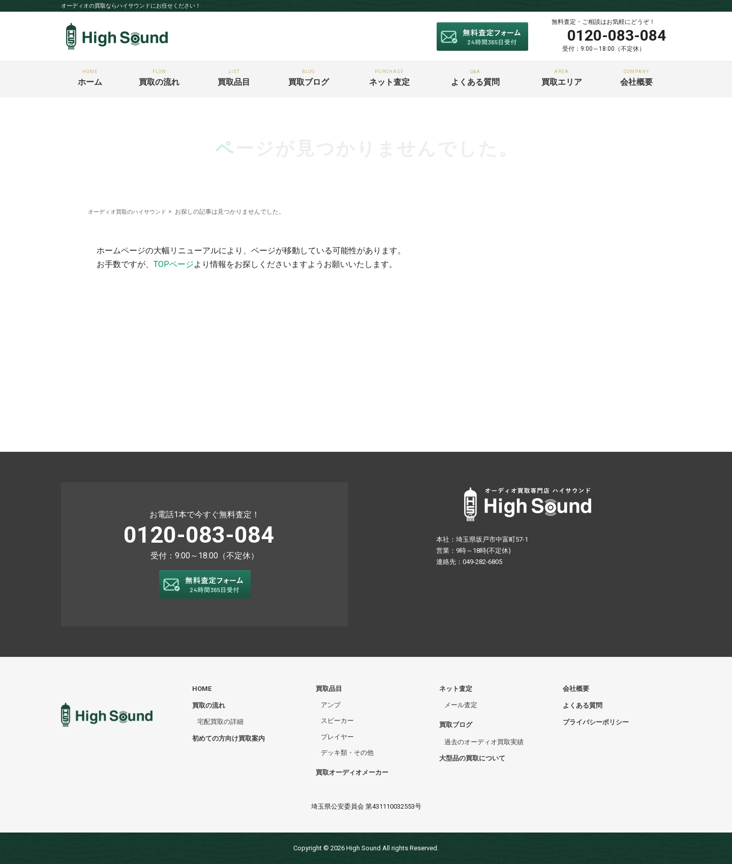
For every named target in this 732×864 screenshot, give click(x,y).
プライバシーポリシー (596, 722)
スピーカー (337, 720)
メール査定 (460, 705)
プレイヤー (337, 737)
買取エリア (561, 78)
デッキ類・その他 (347, 752)
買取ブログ (308, 78)
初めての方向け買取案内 (228, 738)
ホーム (90, 78)
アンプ (331, 705)
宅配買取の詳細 (220, 721)
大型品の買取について (472, 758)
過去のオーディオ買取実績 (484, 742)
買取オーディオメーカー (352, 772)
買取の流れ (159, 78)
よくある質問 (475, 78)
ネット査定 (389, 78)
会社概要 (636, 78)
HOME (201, 688)
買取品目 (234, 78)
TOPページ (174, 264)
